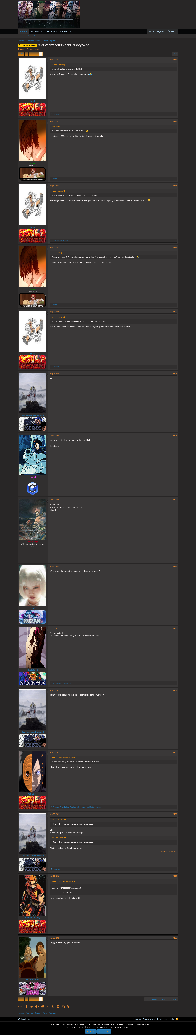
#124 (175, 247)
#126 (175, 374)
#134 (175, 876)
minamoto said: (58, 820)
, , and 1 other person (77, 807)
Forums (23, 31)
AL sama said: (57, 65)
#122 (175, 121)
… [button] (30, 54)
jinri (33, 608)
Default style (24, 1019)
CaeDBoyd (33, 670)
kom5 (32, 101)
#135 (175, 938)
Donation (35, 31)
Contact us (136, 1019)
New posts (22, 36)
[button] (41, 31)
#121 (175, 59)
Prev (21, 54)
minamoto (33, 794)
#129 (175, 567)
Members (64, 31)
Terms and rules (149, 1019)
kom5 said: (56, 127)
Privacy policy (162, 1019)
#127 (175, 436)
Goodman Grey (32, 917)
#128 (175, 500)
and (61, 241)
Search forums (34, 36)
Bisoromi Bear (33, 979)
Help (172, 1019)
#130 (175, 628)
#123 (175, 186)
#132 (175, 752)
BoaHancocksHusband (33, 415)
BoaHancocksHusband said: (63, 758)
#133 (175, 814)
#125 (175, 312)
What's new (50, 31)
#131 (175, 690)
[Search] (172, 31)
